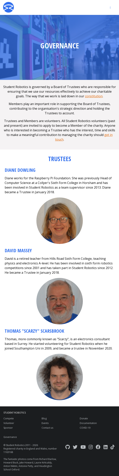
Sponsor (8, 427)
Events (45, 423)
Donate (84, 418)
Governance (10, 437)
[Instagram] (91, 447)
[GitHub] (67, 447)
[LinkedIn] (106, 447)
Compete (8, 418)
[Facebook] (98, 447)
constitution (94, 96)
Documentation (88, 423)
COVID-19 (85, 427)
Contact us (47, 427)
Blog (44, 418)
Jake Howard (26, 462)
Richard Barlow (47, 459)
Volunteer (8, 423)
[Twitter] (75, 447)
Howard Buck (10, 462)
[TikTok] (112, 447)
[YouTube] (83, 447)
